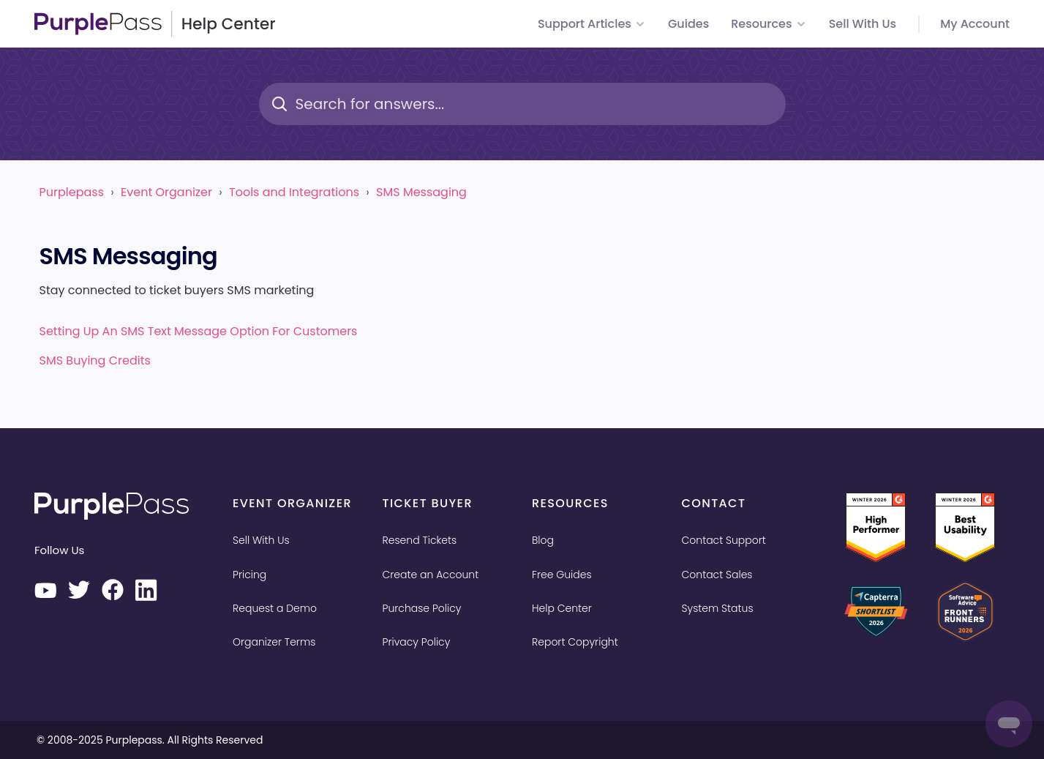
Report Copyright (575, 642)
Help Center (562, 608)
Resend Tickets (420, 540)
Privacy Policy (417, 642)
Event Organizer (166, 192)
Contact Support (724, 540)
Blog (543, 540)
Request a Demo (275, 608)
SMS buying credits (95, 360)
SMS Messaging (421, 192)
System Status (718, 608)
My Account (975, 23)
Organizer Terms (274, 642)
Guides (688, 23)
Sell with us (862, 23)
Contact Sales (717, 574)
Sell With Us (261, 540)
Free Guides (562, 574)
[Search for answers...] (522, 104)
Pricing (249, 574)
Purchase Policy (422, 608)
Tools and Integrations (294, 192)
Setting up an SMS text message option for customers (199, 331)
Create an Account (431, 574)
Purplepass (72, 192)
